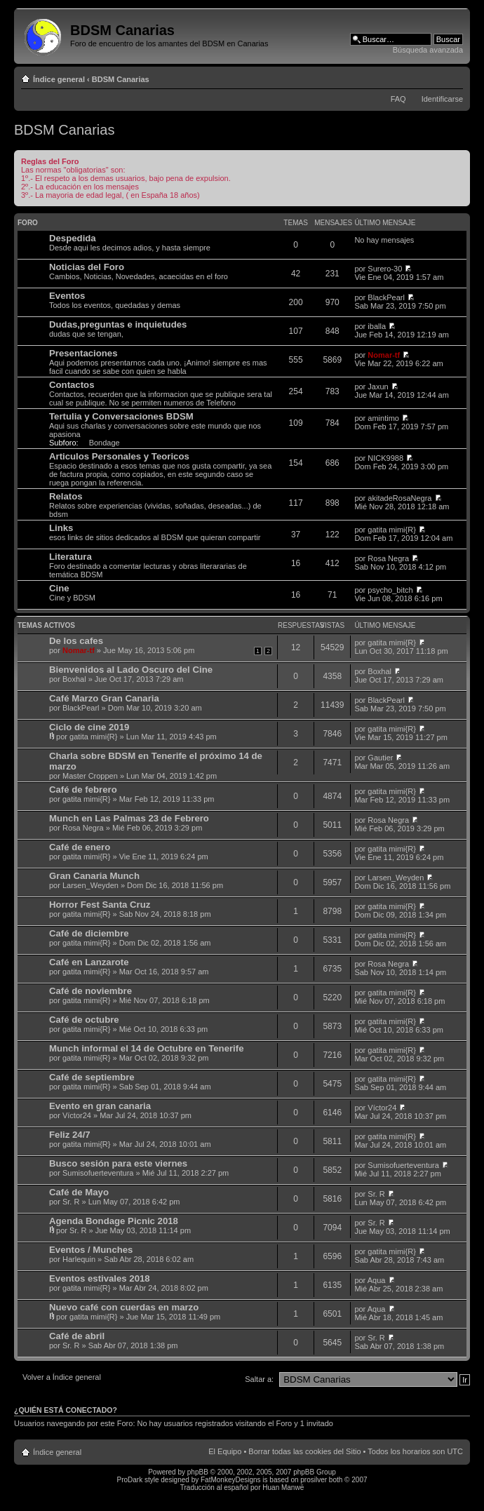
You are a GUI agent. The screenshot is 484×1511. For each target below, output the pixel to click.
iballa (377, 326)
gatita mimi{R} (391, 529)
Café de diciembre (89, 933)
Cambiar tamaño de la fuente (453, 76)
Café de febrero (83, 789)
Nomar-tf (384, 355)
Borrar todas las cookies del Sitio (304, 1451)
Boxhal (74, 679)
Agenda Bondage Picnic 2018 (113, 1221)
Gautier (380, 757)
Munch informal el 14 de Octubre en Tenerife (146, 1048)
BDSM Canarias (120, 79)
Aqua (377, 1280)
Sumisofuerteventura (98, 1173)
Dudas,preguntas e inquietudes (118, 324)
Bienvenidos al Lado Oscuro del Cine (131, 669)
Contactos (71, 385)
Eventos (67, 295)
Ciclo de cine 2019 (89, 727)
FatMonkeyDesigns (231, 1480)
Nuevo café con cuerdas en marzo (124, 1307)
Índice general (59, 79)
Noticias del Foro (86, 267)
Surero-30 (385, 268)
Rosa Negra (388, 558)
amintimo (383, 418)
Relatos (66, 496)
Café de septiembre (92, 1077)
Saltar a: (259, 1379)
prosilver (313, 1480)
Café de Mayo (79, 1192)
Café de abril (77, 1336)
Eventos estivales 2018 (99, 1278)
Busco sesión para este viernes (118, 1163)
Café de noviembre (90, 991)
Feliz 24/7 (69, 1134)
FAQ (398, 99)
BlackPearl (386, 297)
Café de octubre (84, 1019)
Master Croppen (90, 776)
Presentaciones (83, 353)
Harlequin (78, 1259)
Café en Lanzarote (89, 962)
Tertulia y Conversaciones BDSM (121, 416)
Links (61, 528)
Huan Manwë (283, 1487)
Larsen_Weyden (90, 885)
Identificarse (442, 99)
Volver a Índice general (61, 1377)
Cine (59, 588)
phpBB (197, 1472)
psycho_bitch (390, 590)
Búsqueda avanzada (428, 50)
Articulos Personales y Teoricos (119, 456)
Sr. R (70, 1201)
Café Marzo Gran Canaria (104, 698)
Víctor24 (76, 1115)
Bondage (104, 442)
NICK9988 (385, 458)
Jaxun (378, 386)
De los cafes (76, 641)
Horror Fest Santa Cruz (99, 904)
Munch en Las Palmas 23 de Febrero (129, 818)
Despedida (72, 238)
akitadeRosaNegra (399, 498)
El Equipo (224, 1451)
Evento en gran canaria (100, 1106)
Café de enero (79, 847)
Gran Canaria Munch (94, 876)
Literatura (70, 556)
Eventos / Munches (91, 1249)
